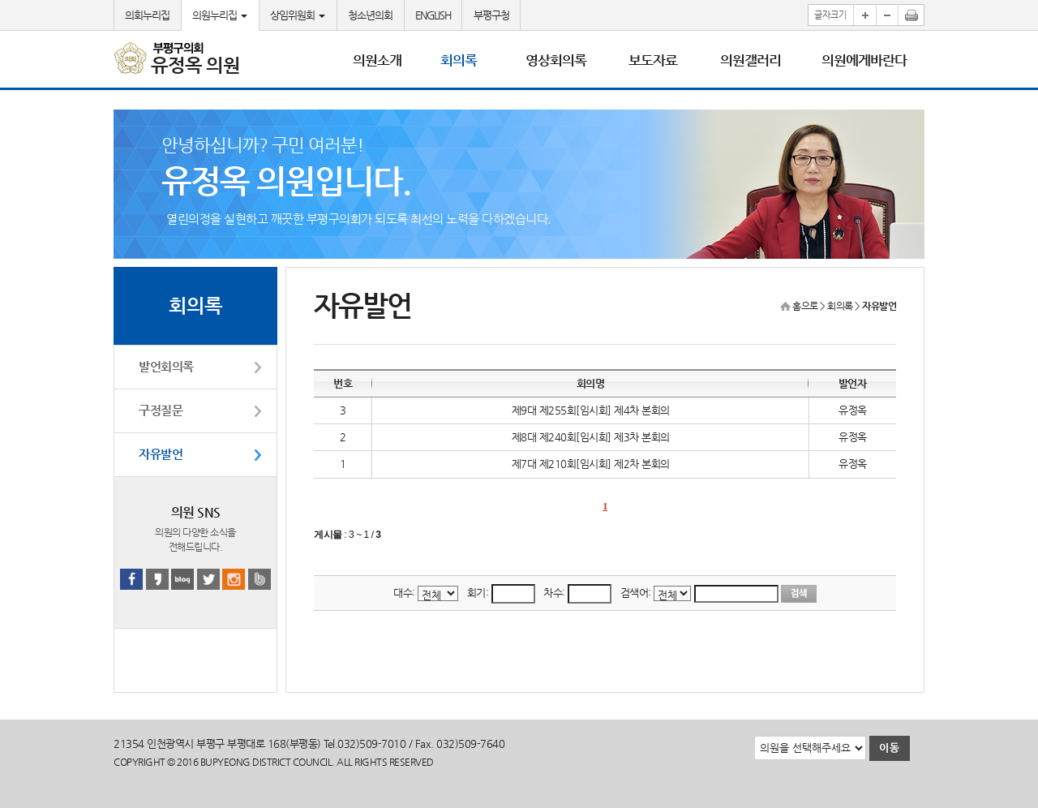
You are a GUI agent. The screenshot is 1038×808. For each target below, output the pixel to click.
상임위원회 (297, 15)
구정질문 (160, 410)
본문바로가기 (0, 0)
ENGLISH (433, 15)
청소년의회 (370, 15)
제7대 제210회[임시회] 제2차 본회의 (591, 464)
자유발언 (160, 454)
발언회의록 (166, 366)
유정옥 (853, 410)
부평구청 (491, 15)
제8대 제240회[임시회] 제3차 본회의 (591, 437)
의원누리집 (219, 15)
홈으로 (805, 306)
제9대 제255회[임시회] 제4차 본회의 (591, 410)
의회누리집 (147, 15)
